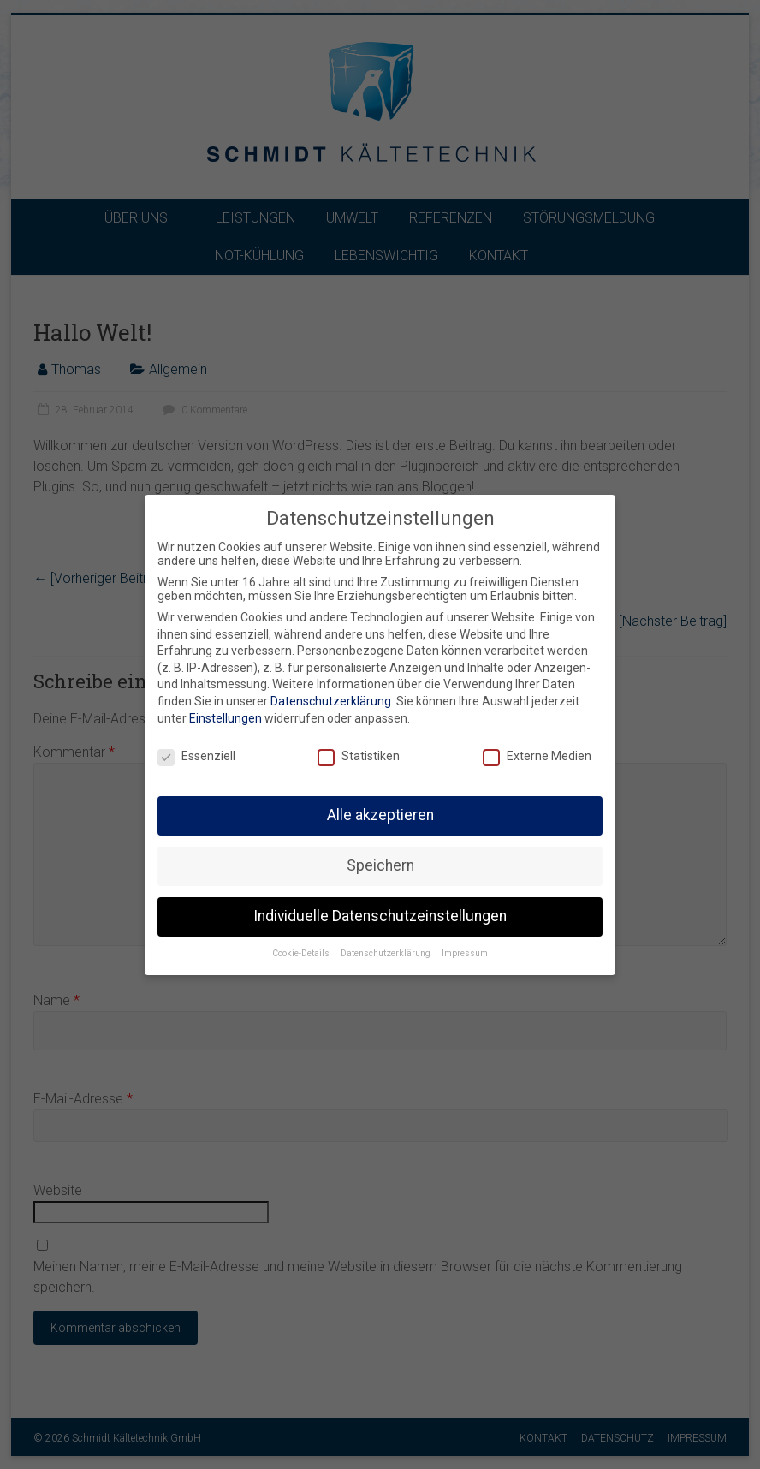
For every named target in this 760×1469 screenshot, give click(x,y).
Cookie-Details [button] (302, 950)
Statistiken (359, 753)
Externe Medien (537, 753)
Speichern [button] (380, 862)
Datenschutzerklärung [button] (387, 950)
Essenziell (196, 753)
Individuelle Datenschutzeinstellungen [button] (380, 913)
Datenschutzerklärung (330, 698)
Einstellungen (225, 715)
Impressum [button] (465, 950)
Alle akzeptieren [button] (380, 812)
